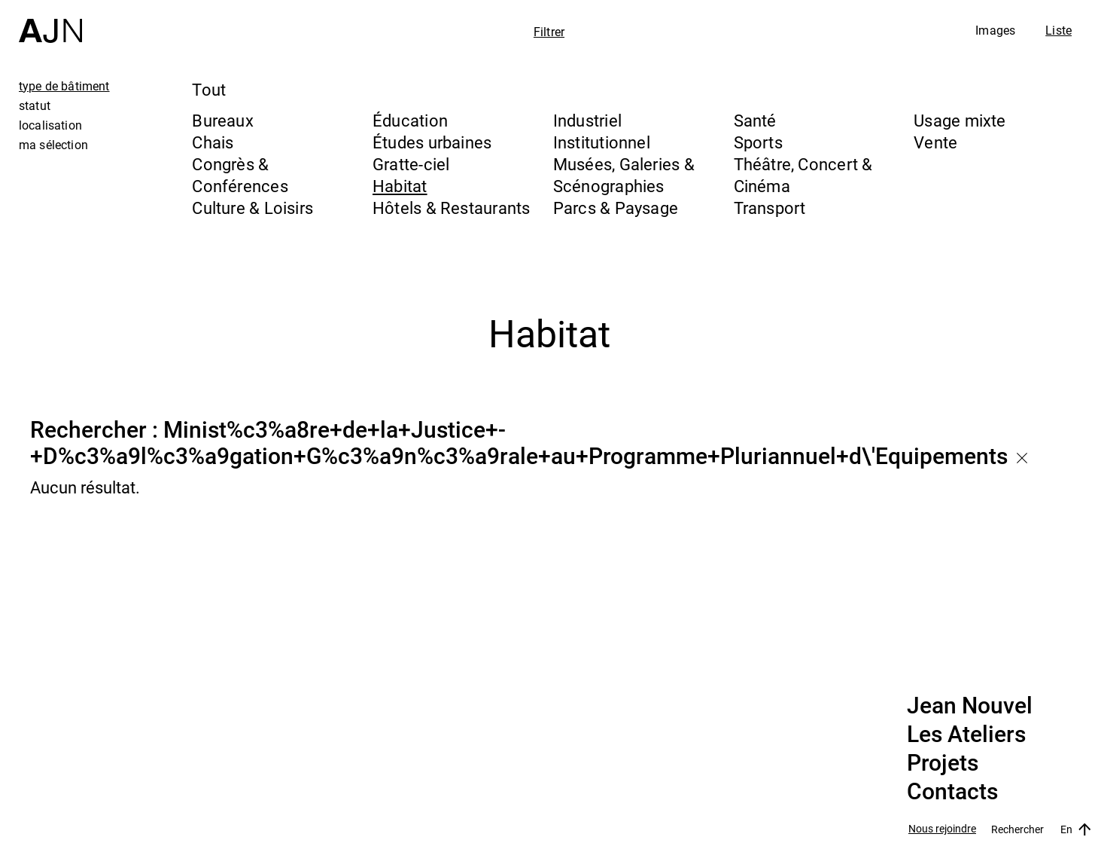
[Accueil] (50, 21)
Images (995, 30)
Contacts (952, 791)
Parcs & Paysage (615, 207)
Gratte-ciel (411, 164)
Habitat (400, 186)
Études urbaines (432, 142)
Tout (209, 89)
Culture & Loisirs (252, 207)
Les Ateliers (966, 734)
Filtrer (549, 31)
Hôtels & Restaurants (451, 207)
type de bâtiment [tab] (64, 86)
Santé (755, 120)
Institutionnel (601, 142)
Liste (1058, 30)
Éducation (410, 120)
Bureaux (223, 120)
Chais (212, 142)
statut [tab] (34, 105)
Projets (942, 763)
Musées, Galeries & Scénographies (624, 175)
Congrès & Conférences (239, 175)
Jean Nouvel (970, 706)
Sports (758, 142)
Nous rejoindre (942, 829)
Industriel (587, 120)
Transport (770, 207)
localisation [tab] (50, 125)
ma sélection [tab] (53, 144)
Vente (935, 142)
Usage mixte (959, 120)
